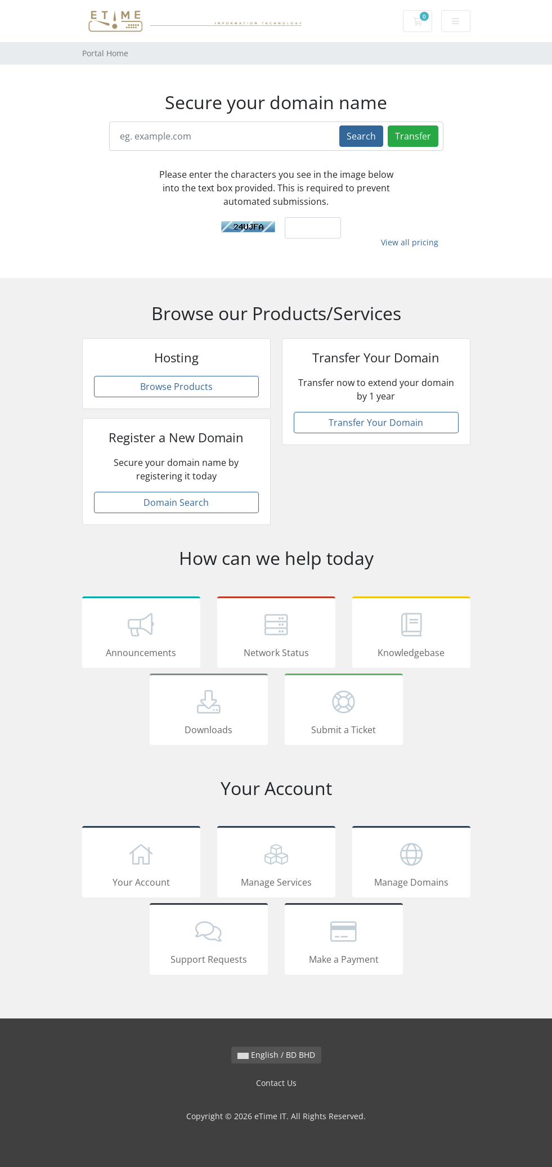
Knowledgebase (411, 634)
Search (361, 136)
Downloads (209, 711)
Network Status (276, 634)
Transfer (413, 136)
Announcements (141, 634)
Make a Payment (344, 941)
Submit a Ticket (344, 711)
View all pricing (409, 242)
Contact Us (276, 1083)
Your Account (141, 863)
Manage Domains (411, 863)
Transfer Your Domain (376, 422)
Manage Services (276, 863)
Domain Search (176, 502)
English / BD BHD (276, 1054)
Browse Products (176, 386)
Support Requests (209, 941)
